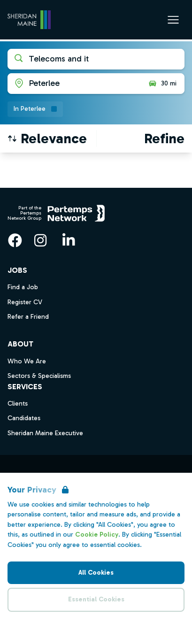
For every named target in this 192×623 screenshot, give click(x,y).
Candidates (24, 418)
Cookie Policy (96, 534)
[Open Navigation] (173, 19)
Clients (18, 404)
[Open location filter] (74, 83)
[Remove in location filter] (35, 109)
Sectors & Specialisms (39, 376)
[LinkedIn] (68, 240)
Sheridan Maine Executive (45, 433)
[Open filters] (164, 138)
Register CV (25, 302)
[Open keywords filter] (96, 59)
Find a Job (23, 287)
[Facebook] (15, 240)
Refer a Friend (28, 317)
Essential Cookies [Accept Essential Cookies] (96, 599)
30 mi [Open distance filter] (162, 83)
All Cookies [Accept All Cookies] (96, 573)
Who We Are (27, 361)
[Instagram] (40, 240)
